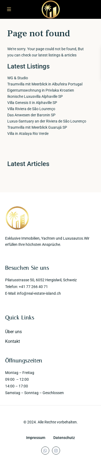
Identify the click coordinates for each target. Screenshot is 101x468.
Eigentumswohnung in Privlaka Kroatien (40, 90)
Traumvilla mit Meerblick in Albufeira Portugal (44, 84)
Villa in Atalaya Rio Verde (27, 133)
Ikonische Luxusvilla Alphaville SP (35, 96)
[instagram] (56, 451)
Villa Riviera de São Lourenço (31, 109)
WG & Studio (17, 78)
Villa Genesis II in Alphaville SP (32, 102)
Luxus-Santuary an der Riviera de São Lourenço (46, 121)
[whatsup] (45, 451)
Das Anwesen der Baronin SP (31, 115)
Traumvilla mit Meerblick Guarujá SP (37, 127)
